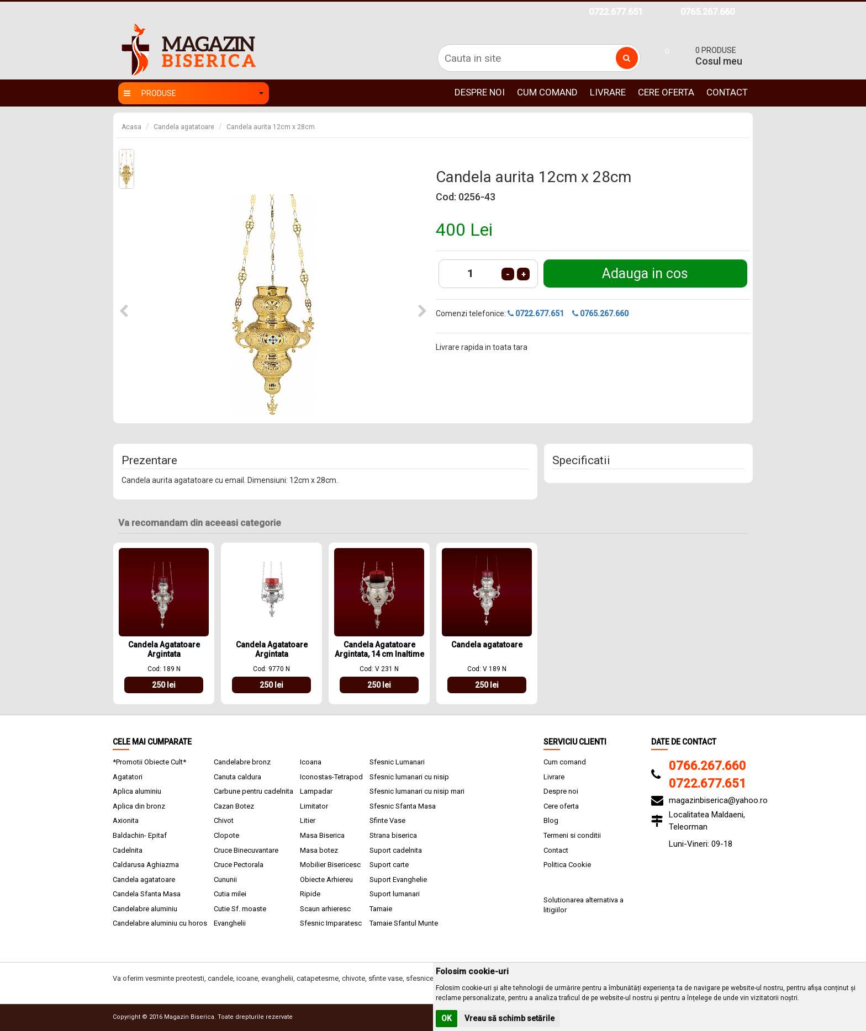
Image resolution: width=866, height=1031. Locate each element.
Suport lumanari (394, 894)
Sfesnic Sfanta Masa (402, 806)
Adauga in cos (645, 273)
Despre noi (480, 92)
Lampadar (316, 791)
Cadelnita (127, 850)
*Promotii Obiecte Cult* (149, 762)
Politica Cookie (567, 864)
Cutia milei (230, 894)
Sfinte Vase (387, 820)
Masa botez (319, 850)
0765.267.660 (707, 12)
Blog (550, 820)
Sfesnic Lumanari (397, 762)
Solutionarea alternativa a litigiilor (583, 905)
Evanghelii (230, 923)
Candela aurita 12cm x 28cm (270, 127)
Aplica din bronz (139, 806)
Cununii (225, 879)
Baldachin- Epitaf (140, 835)
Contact (727, 92)
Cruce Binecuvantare (246, 850)
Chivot (224, 820)
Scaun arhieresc (325, 909)
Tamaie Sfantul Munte (403, 923)
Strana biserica (393, 835)
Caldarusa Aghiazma (146, 864)
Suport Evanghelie (398, 879)
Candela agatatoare (184, 127)
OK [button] (446, 1018)
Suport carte (389, 864)
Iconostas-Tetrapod (331, 777)
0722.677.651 (616, 12)
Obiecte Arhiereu (326, 879)
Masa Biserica (322, 835)
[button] (124, 311)
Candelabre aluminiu (145, 909)
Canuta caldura (237, 777)
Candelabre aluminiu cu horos (160, 923)
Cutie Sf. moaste (240, 909)
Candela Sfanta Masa (147, 894)
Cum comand (547, 92)
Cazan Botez (234, 806)
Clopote (226, 835)
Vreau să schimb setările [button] (509, 1018)
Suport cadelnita (395, 850)
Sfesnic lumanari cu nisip (409, 777)
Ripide (310, 894)
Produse (193, 93)
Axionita (126, 820)
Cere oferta (666, 92)
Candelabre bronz (242, 762)
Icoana (310, 762)
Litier (307, 820)
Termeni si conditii (572, 835)
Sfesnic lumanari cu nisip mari (416, 791)
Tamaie (380, 909)
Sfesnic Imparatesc (331, 923)
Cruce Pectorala (238, 864)
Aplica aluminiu (137, 791)
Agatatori (127, 777)
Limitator (314, 806)
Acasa (131, 127)
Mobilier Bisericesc (330, 864)
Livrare (608, 92)
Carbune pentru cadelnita (253, 791)
